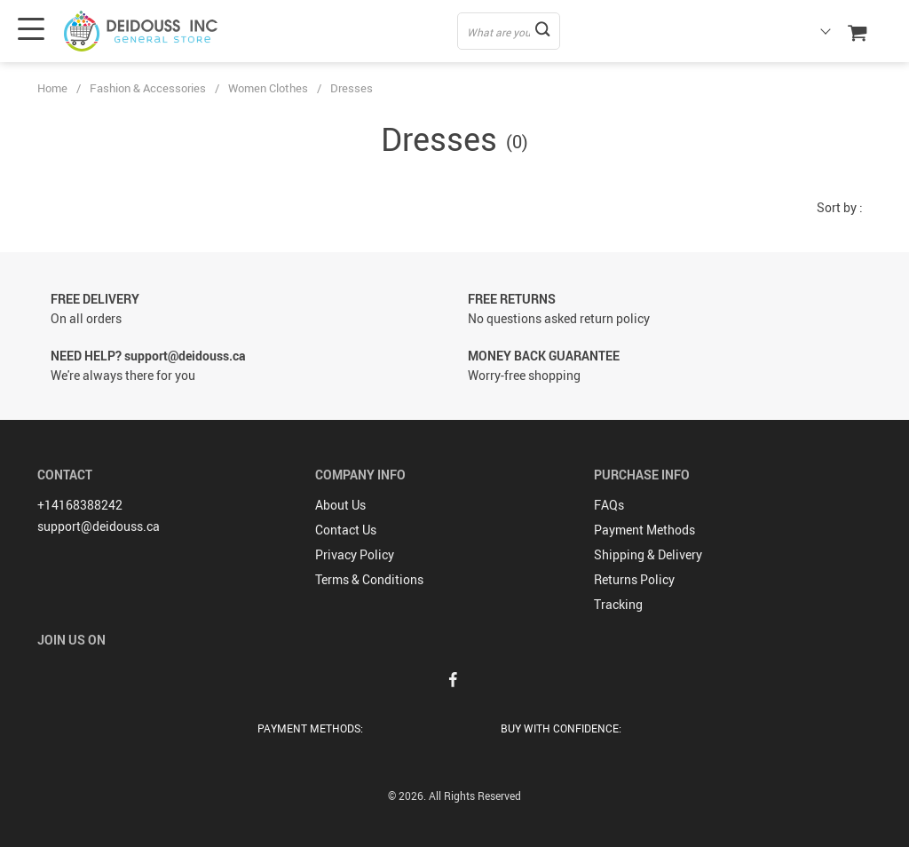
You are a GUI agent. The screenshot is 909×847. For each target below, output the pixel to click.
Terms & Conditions (369, 579)
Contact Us (345, 529)
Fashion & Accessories (148, 88)
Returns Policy (634, 579)
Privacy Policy (354, 554)
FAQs (609, 504)
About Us (340, 504)
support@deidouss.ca (98, 526)
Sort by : (840, 207)
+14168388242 (80, 504)
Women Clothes (268, 88)
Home (52, 88)
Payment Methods (644, 529)
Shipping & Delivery (648, 554)
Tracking (618, 604)
